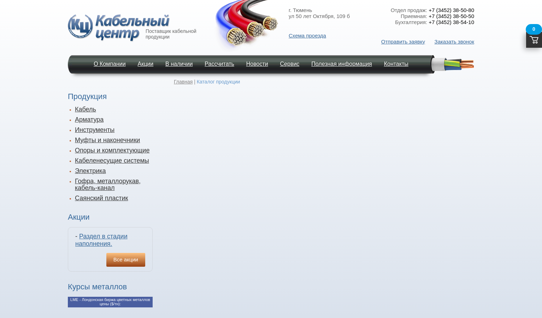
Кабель (85, 109)
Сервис (290, 64)
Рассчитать (219, 64)
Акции (146, 64)
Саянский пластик (101, 198)
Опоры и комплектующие (112, 150)
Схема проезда (307, 36)
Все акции (125, 259)
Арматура (89, 119)
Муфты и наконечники (107, 140)
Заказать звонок (454, 42)
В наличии (179, 64)
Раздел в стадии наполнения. (101, 240)
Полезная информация (341, 64)
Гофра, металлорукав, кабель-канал (108, 184)
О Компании (109, 64)
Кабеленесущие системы (112, 160)
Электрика (90, 170)
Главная (183, 82)
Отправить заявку (403, 42)
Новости (257, 64)
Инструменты (94, 129)
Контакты (396, 64)
